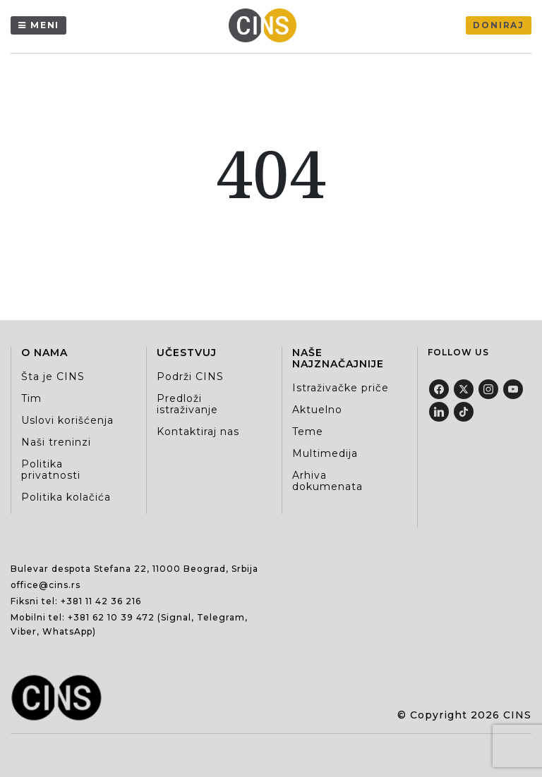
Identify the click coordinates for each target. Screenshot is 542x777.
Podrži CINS (190, 376)
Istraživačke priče (340, 387)
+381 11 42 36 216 (101, 601)
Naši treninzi (56, 442)
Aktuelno (317, 409)
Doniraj (498, 25)
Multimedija (325, 453)
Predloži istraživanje (187, 404)
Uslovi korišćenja (67, 420)
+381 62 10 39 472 (111, 617)
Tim (31, 398)
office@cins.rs (45, 585)
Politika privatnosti (50, 470)
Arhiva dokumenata (327, 481)
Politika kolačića (66, 497)
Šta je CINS (53, 376)
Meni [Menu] (44, 25)
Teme (307, 431)
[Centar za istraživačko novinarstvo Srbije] (266, 25)
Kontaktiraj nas (198, 431)
